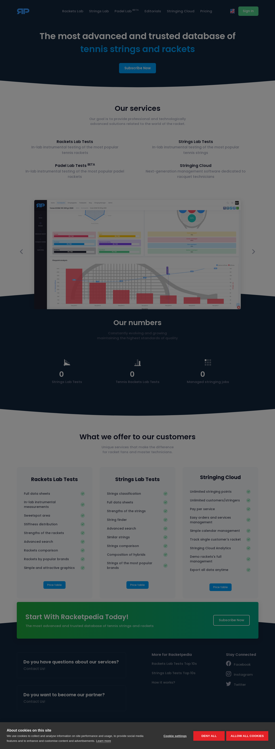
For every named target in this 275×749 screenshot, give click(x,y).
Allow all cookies (247, 735)
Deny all (208, 735)
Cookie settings (174, 735)
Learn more (103, 741)
